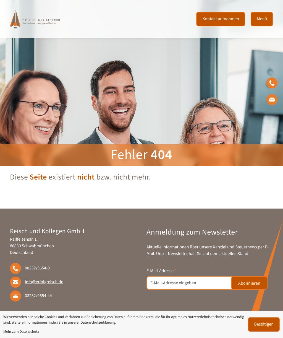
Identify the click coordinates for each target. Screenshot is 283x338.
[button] (274, 84)
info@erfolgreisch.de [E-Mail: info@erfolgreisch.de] (44, 282)
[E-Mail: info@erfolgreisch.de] (274, 100)
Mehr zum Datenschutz (21, 331)
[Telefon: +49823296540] (37, 268)
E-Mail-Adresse (161, 271)
